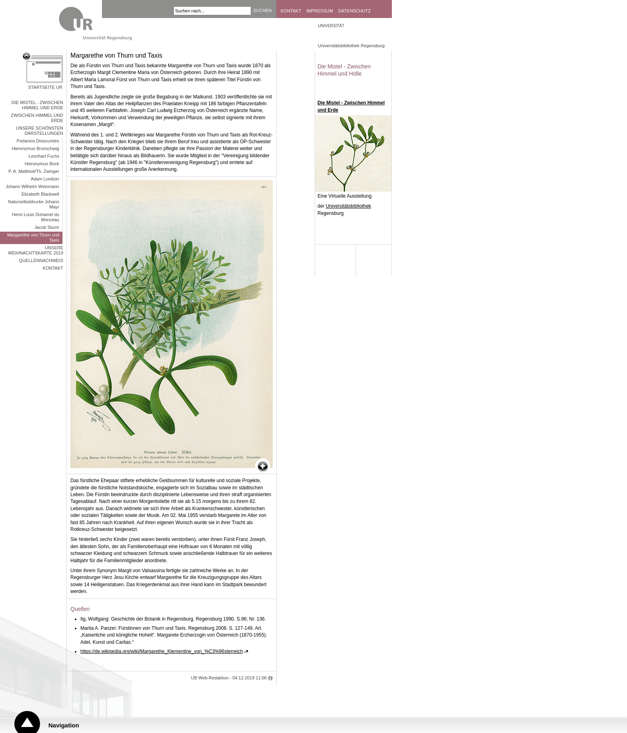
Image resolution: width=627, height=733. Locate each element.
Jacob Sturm (46, 227)
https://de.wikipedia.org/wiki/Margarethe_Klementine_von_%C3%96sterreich (161, 651)
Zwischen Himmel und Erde (37, 118)
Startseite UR (45, 87)
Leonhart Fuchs (44, 156)
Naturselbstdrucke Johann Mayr (33, 204)
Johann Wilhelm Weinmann (32, 186)
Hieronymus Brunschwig (35, 148)
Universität (331, 26)
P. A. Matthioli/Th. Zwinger (33, 171)
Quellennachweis (41, 260)
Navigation (63, 725)
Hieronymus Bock (42, 163)
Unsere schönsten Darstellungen (39, 131)
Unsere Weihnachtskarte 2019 (35, 250)
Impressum (319, 10)
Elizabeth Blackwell (40, 194)
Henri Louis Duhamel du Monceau (35, 217)
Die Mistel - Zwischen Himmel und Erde (37, 105)
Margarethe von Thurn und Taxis (33, 237)
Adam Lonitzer (45, 178)
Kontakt (291, 10)
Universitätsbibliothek (348, 206)
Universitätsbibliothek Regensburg (351, 45)
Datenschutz (354, 10)
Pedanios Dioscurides (38, 140)
